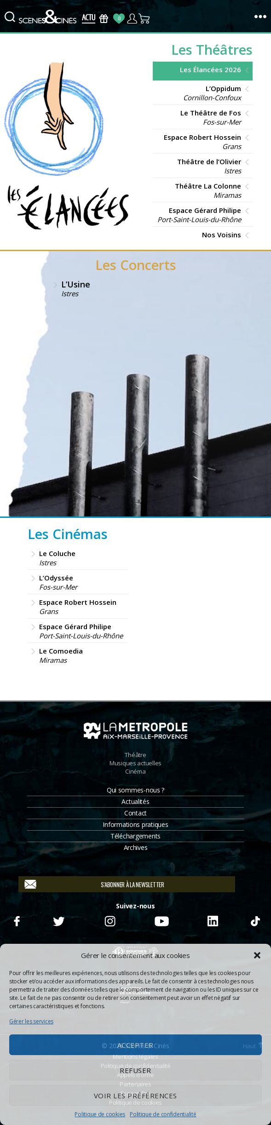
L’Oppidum (199, 93)
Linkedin (212, 919)
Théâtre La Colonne (199, 190)
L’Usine (143, 288)
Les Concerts (135, 265)
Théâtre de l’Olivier (199, 166)
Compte (132, 18)
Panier (144, 18)
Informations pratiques (135, 824)
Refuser (135, 1070)
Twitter (58, 919)
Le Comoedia (81, 655)
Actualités (135, 801)
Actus (88, 18)
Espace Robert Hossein (199, 141)
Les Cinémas (68, 534)
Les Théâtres (212, 49)
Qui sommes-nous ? (135, 790)
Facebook (16, 919)
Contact (135, 813)
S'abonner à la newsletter (132, 884)
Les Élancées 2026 (210, 69)
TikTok (254, 919)
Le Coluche (81, 558)
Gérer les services (31, 1021)
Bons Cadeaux (103, 18)
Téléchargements (135, 836)
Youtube (161, 919)
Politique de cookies (100, 1114)
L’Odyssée (81, 582)
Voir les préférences (135, 1095)
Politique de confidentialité (163, 1114)
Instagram (110, 919)
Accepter (135, 1045)
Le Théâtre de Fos (199, 117)
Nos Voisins (221, 234)
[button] (257, 955)
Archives (136, 847)
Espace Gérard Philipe (199, 215)
